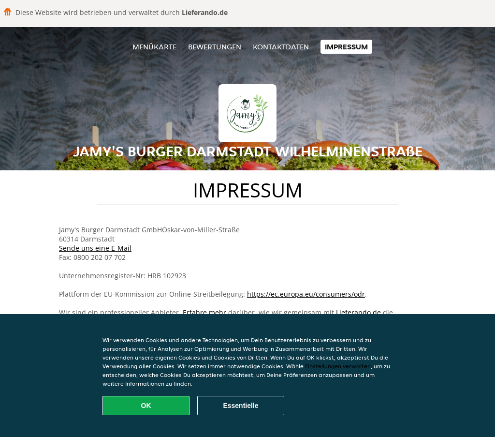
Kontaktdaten (281, 47)
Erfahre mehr (204, 312)
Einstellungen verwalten (338, 366)
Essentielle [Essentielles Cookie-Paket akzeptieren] (240, 405)
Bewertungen (214, 47)
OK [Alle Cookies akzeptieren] (146, 405)
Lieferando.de (358, 312)
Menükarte (154, 47)
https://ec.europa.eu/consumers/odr (306, 294)
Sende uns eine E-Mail (95, 248)
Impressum (346, 47)
